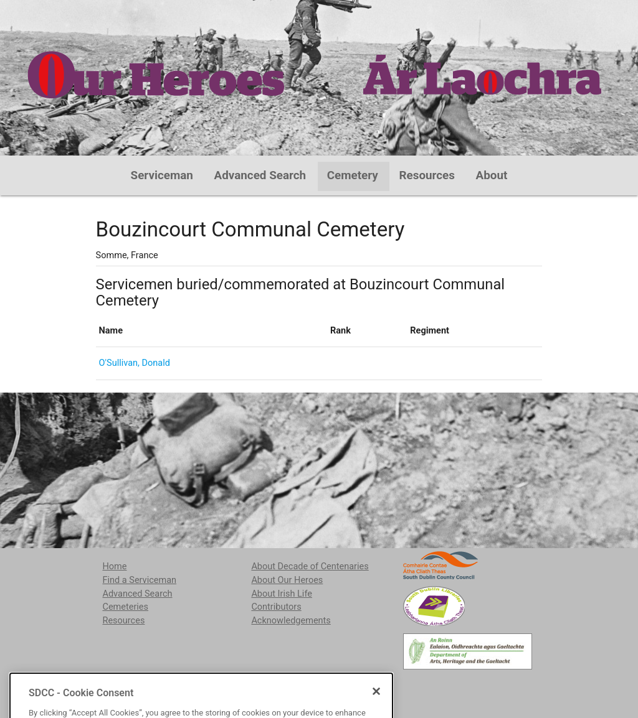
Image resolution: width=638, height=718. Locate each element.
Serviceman (162, 175)
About (492, 175)
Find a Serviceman (139, 580)
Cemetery (352, 175)
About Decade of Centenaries (309, 566)
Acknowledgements (290, 620)
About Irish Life (281, 594)
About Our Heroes (287, 580)
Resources (427, 175)
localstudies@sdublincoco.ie (201, 686)
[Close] (376, 710)
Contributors (276, 607)
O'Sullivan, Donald (134, 363)
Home (114, 566)
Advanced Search (260, 175)
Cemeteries (125, 607)
